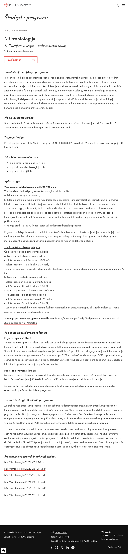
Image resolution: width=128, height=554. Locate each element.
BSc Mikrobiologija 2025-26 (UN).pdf (24, 488)
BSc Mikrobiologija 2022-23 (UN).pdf (24, 468)
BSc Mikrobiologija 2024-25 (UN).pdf (24, 482)
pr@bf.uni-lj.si (91, 541)
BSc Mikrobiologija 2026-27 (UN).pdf (24, 495)
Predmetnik (21, 59)
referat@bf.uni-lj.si (75, 541)
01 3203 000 (61, 532)
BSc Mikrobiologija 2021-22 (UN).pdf (24, 462)
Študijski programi (19, 30)
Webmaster (106, 532)
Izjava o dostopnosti (110, 538)
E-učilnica (118, 535)
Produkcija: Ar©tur (116, 547)
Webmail (105, 535)
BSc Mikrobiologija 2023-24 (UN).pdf (24, 475)
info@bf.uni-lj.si (58, 541)
